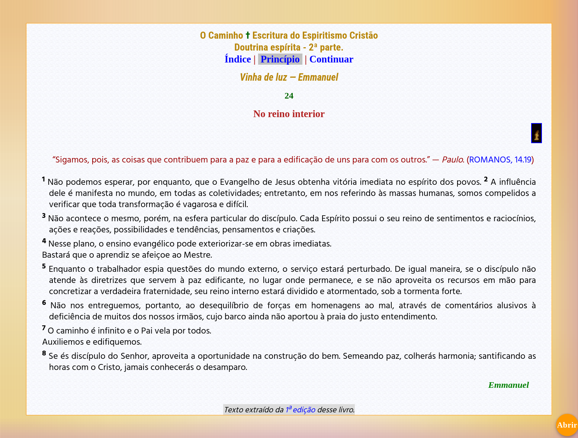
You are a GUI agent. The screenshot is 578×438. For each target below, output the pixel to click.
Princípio (280, 59)
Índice (238, 59)
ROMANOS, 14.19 (500, 159)
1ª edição (300, 409)
